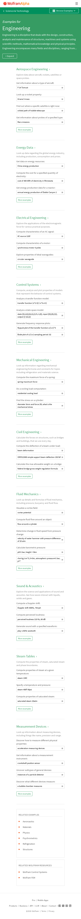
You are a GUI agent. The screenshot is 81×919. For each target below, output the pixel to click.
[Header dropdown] (77, 3)
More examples (24, 129)
